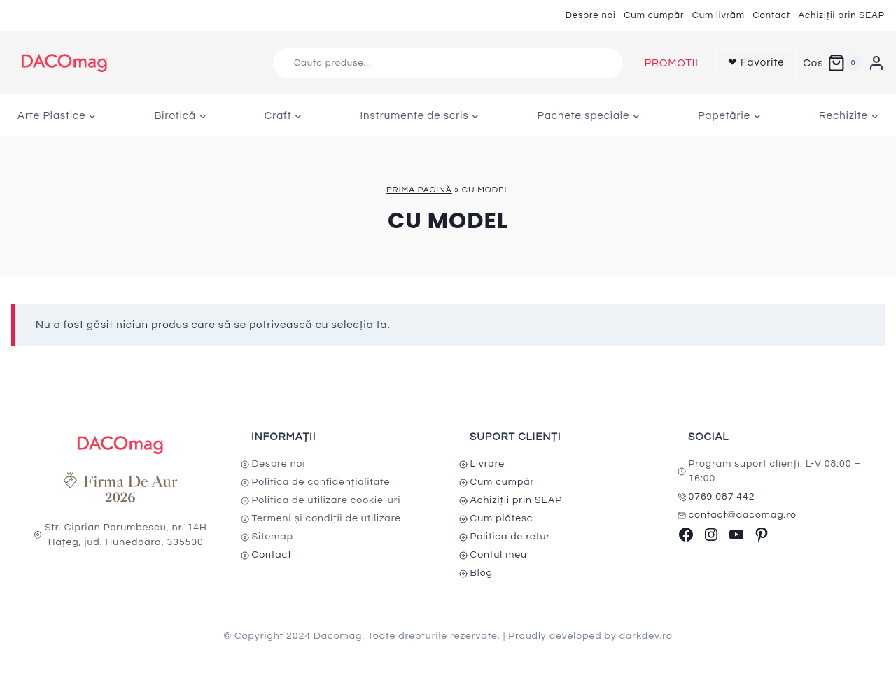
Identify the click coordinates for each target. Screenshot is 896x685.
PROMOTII (672, 63)
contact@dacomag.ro (743, 515)
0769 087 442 (722, 497)
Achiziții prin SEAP (841, 15)
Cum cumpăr (654, 15)
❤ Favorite (756, 62)
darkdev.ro (646, 636)
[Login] (876, 63)
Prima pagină (419, 190)
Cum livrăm (718, 15)
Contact (771, 15)
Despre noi (591, 15)
